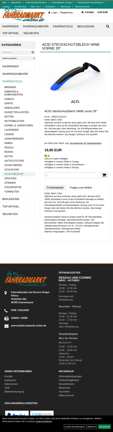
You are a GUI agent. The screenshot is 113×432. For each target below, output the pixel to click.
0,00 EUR (94, 12)
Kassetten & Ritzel (16, 112)
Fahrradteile (63, 26)
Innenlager (12, 108)
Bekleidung (85, 26)
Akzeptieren (104, 427)
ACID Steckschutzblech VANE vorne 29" (70, 111)
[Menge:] (73, 175)
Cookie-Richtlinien (43, 421)
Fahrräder (10, 26)
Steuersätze (12, 187)
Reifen (8, 152)
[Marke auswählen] (17, 58)
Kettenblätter (14, 121)
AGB (6, 388)
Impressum (10, 380)
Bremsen (10, 87)
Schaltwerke (13, 165)
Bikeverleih (16, 2)
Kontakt (8, 376)
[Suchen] (108, 26)
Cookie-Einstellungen (74, 427)
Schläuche (11, 169)
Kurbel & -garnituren (18, 125)
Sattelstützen (14, 161)
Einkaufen (50, 7)
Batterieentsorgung (14, 391)
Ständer (10, 183)
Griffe (8, 103)
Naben (8, 143)
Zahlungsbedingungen (70, 376)
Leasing (5, 7)
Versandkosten (66, 384)
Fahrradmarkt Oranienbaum (90, 2)
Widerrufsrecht (66, 395)
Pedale (9, 147)
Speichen (10, 178)
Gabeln (9, 99)
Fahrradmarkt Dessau (36, 2)
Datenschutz (11, 384)
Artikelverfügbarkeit (69, 380)
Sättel (8, 156)
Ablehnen (91, 427)
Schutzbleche (13, 174)
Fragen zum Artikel (81, 187)
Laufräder (11, 130)
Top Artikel (10, 33)
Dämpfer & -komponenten (13, 93)
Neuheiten (31, 33)
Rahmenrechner (82, 7)
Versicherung (20, 7)
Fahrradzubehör (36, 26)
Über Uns (36, 7)
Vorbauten (11, 191)
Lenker (9, 134)
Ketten (9, 116)
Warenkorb (65, 7)
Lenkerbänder (14, 138)
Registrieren (66, 12)
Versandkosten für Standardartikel (85, 143)
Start (4, 2)
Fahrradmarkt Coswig (62, 2)
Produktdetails (55, 187)
